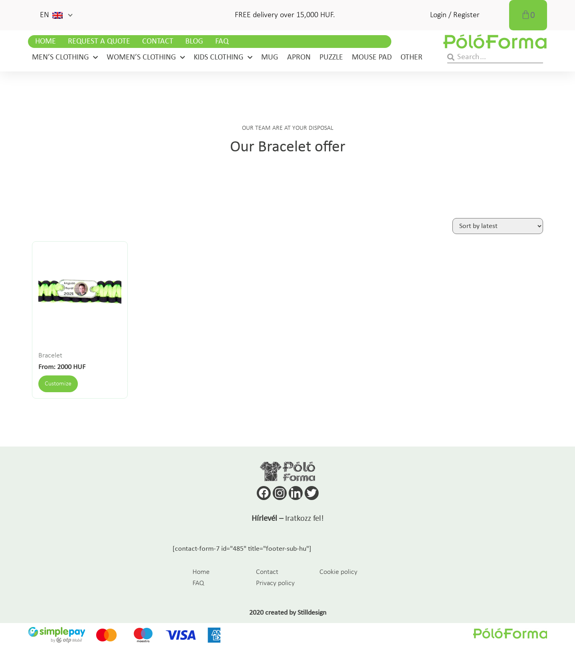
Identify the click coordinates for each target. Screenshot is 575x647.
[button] (56, 15)
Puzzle (331, 58)
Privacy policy (275, 583)
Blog (194, 42)
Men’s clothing (65, 57)
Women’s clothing (146, 57)
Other (411, 58)
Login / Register (455, 15)
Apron (299, 58)
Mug (269, 58)
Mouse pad (372, 58)
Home (45, 42)
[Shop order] (497, 226)
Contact (157, 42)
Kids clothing (223, 57)
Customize (58, 384)
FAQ (221, 42)
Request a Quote (99, 42)
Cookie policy (338, 572)
